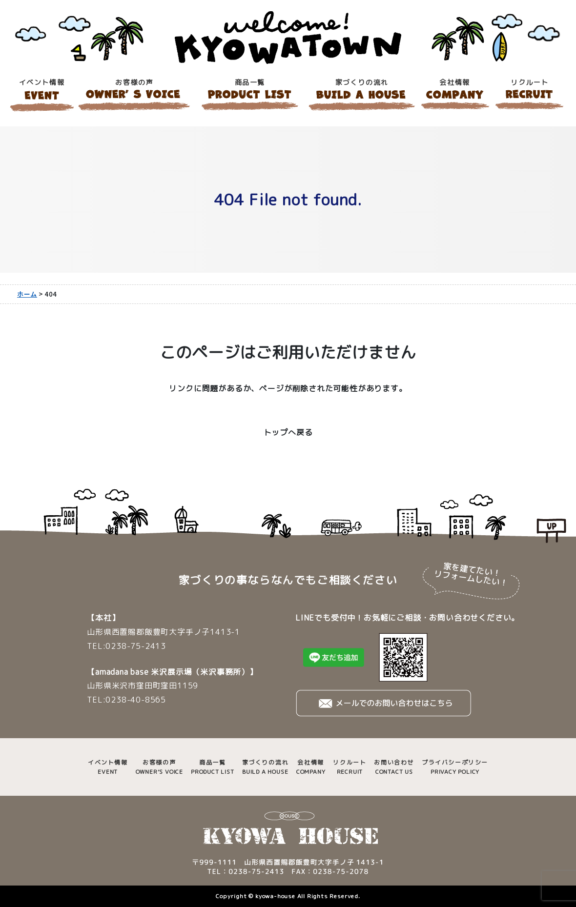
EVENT (108, 767)
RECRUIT (349, 767)
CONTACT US (394, 767)
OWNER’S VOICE (159, 767)
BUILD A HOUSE (265, 767)
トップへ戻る (288, 432)
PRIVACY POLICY (455, 767)
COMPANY (311, 767)
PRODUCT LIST (212, 767)
